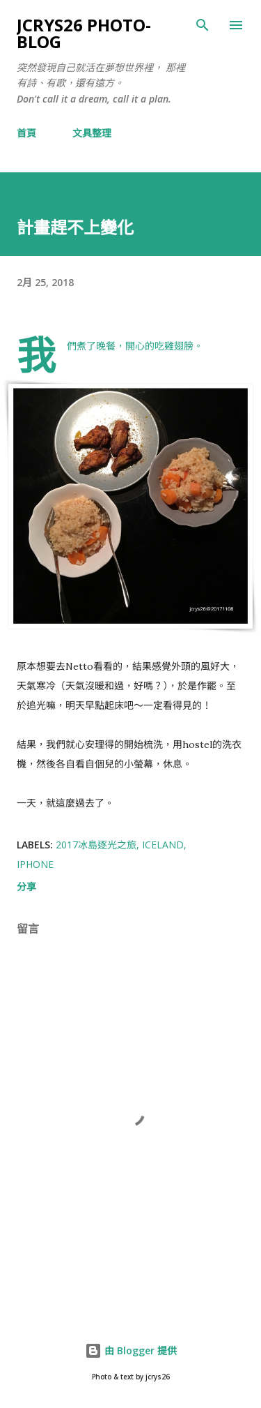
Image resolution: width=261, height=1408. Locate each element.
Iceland (163, 844)
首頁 (26, 133)
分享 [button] (26, 886)
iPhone (35, 864)
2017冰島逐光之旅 (96, 844)
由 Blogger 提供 (131, 1350)
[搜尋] (202, 25)
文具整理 (91, 133)
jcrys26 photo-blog (84, 33)
